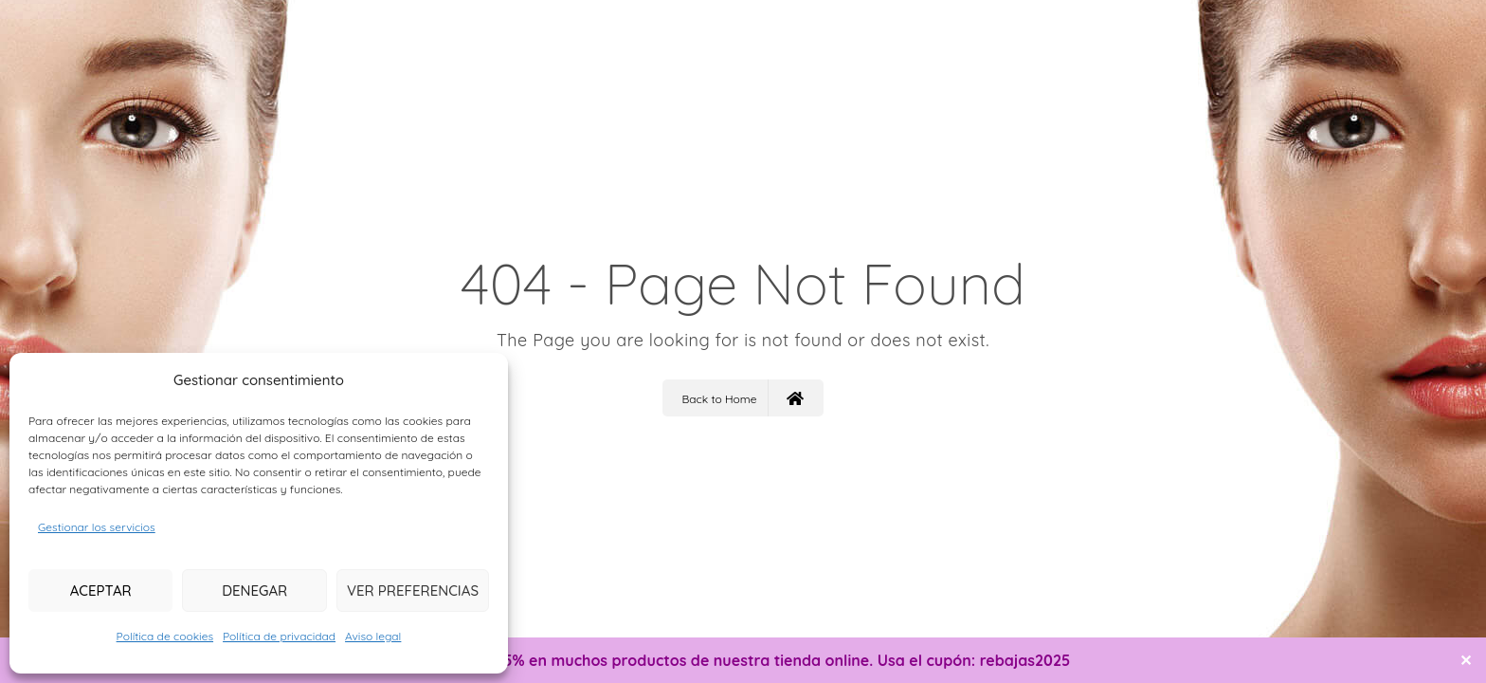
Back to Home (742, 397)
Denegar (254, 590)
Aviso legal (373, 636)
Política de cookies (165, 636)
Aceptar (101, 590)
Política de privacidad (279, 636)
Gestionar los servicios (96, 527)
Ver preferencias (413, 590)
